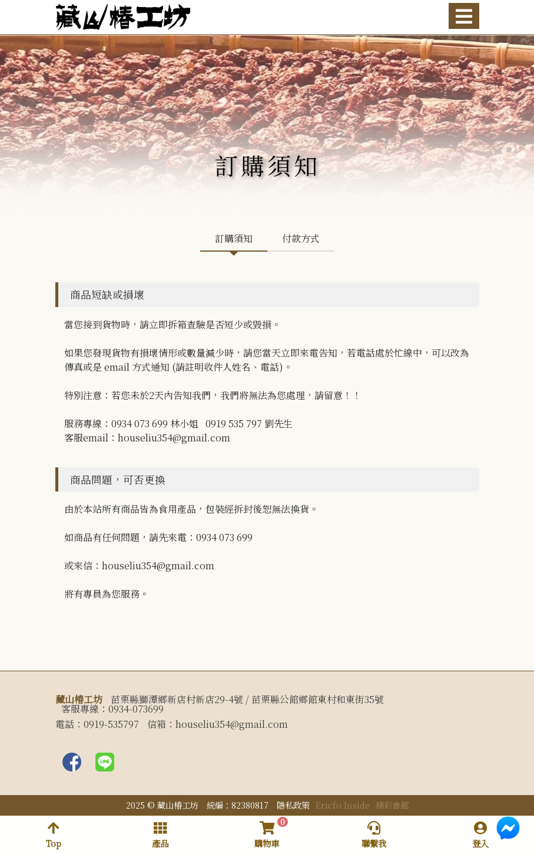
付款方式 (301, 238)
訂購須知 (234, 238)
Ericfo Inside (343, 805)
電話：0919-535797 (97, 724)
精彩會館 (392, 805)
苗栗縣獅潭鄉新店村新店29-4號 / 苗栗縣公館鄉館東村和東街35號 (247, 699)
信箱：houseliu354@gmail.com (217, 724)
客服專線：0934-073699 (112, 709)
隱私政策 (293, 805)
